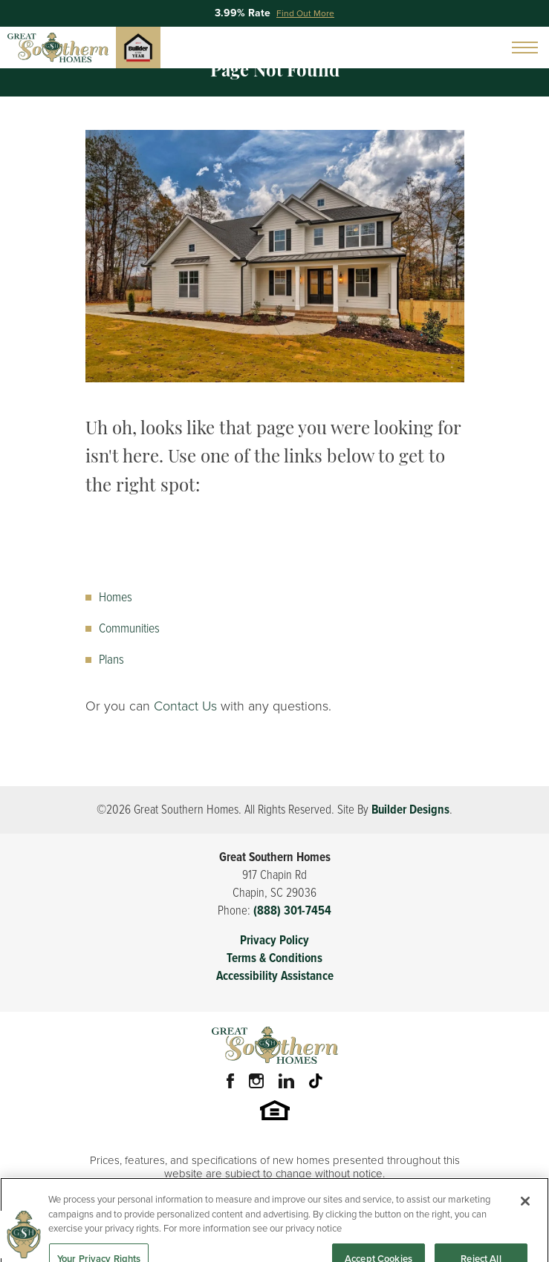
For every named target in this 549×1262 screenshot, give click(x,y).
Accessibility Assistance (275, 976)
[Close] (525, 1210)
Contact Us (185, 706)
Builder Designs (410, 809)
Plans (111, 659)
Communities (129, 628)
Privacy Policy (274, 940)
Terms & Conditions (274, 958)
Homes (115, 597)
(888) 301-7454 (292, 910)
